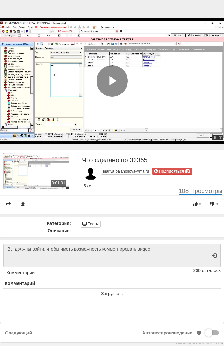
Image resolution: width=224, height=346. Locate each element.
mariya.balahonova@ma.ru (126, 171)
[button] (172, 171)
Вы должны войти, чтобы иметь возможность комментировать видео (105, 255)
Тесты (90, 224)
